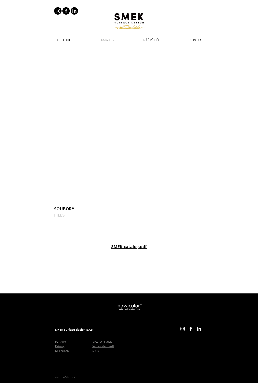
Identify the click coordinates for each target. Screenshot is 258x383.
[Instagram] (58, 11)
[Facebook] (66, 11)
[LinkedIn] (74, 11)
